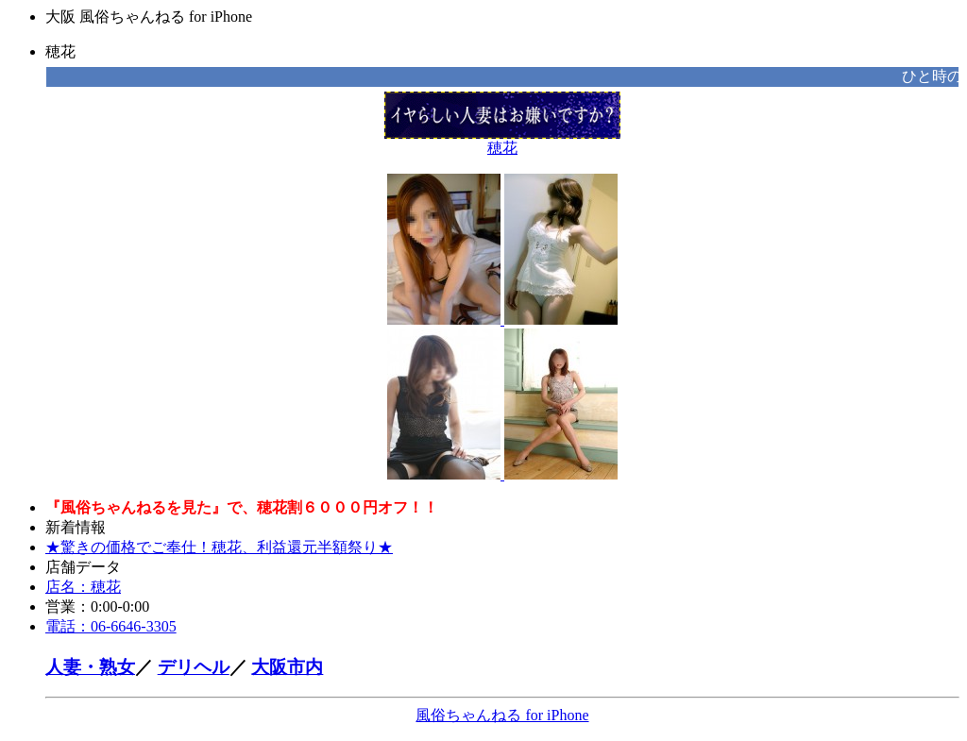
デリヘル (193, 667)
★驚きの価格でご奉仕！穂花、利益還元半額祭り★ (219, 547)
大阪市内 (287, 667)
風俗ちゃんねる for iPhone (502, 715)
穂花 (502, 141)
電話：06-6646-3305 (111, 626)
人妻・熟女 (90, 667)
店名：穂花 (83, 587)
